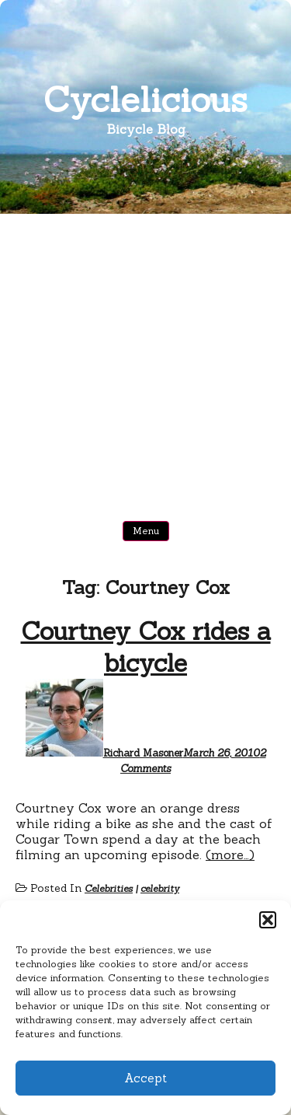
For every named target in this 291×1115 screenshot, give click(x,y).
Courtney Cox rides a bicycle (146, 647)
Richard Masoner (143, 753)
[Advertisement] (145, 367)
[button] (267, 920)
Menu (146, 531)
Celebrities (109, 888)
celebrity (159, 888)
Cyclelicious (145, 99)
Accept (145, 1078)
